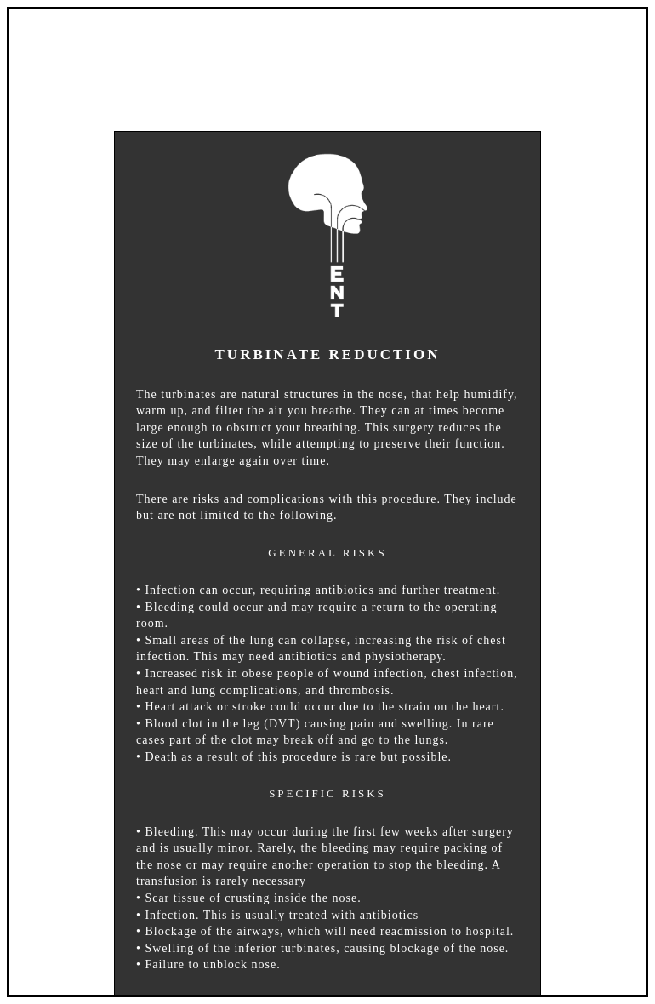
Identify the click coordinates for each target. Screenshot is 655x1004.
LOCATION (457, 51)
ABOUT (265, 51)
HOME (172, 51)
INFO (354, 51)
